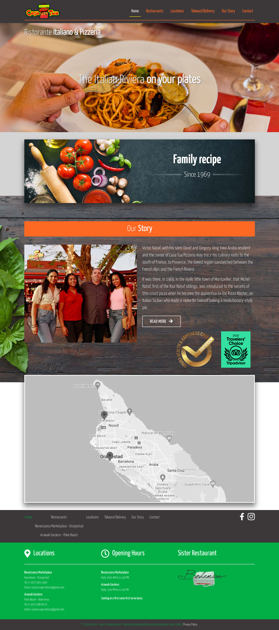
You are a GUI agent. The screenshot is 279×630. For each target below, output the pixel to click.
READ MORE (161, 321)
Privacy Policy (190, 624)
